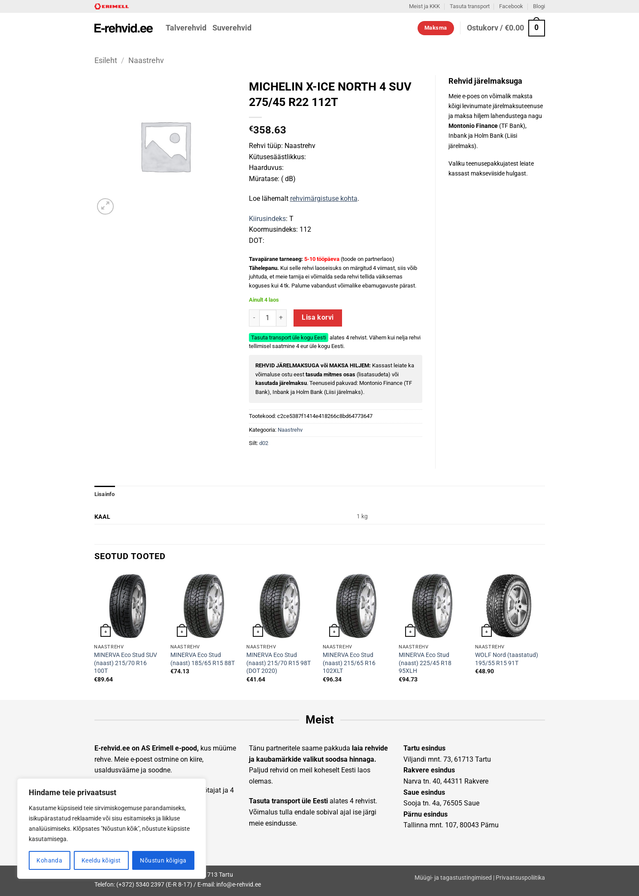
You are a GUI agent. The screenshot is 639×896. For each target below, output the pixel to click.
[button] (506, 28)
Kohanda (49, 860)
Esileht (105, 60)
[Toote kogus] (267, 318)
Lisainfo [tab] (104, 494)
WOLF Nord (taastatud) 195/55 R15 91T (506, 659)
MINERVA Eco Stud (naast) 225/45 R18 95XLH (425, 663)
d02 (263, 443)
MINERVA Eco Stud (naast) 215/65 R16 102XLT (349, 663)
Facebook (511, 6)
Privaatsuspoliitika (520, 877)
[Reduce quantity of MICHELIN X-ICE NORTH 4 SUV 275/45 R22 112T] (254, 318)
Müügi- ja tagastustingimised (453, 877)
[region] (111, 828)
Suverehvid (231, 28)
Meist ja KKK (424, 6)
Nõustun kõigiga (163, 860)
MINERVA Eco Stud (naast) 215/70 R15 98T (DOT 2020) (278, 663)
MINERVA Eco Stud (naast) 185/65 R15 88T (202, 659)
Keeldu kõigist (101, 860)
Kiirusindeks (267, 219)
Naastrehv (146, 60)
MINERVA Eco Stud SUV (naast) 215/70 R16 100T (125, 663)
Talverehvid (186, 28)
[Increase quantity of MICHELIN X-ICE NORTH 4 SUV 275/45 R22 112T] (281, 318)
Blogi (539, 6)
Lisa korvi (318, 317)
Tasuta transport (470, 6)
